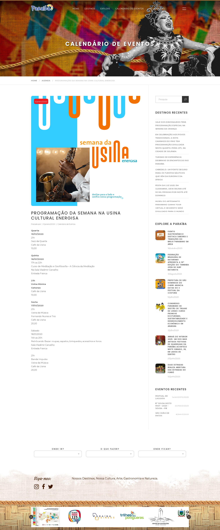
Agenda (46, 80)
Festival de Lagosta (161, 397)
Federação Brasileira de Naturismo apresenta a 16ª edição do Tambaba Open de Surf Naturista (178, 262)
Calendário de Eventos (129, 8)
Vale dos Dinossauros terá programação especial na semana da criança (170, 125)
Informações (157, 8)
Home (76, 8)
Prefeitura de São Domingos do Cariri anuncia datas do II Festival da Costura (177, 286)
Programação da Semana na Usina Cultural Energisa (76, 215)
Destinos (89, 8)
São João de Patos (162, 414)
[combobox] (58, 454)
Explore (105, 8)
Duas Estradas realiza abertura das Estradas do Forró (177, 369)
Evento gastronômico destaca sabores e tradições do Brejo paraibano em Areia (178, 237)
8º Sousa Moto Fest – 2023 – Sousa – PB (163, 405)
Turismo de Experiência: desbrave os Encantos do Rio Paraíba (172, 160)
